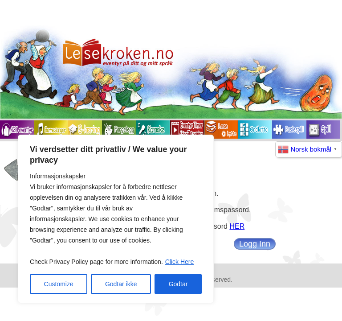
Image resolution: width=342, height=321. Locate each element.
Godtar (178, 284)
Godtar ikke (121, 284)
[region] (116, 219)
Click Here (179, 261)
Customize (58, 284)
